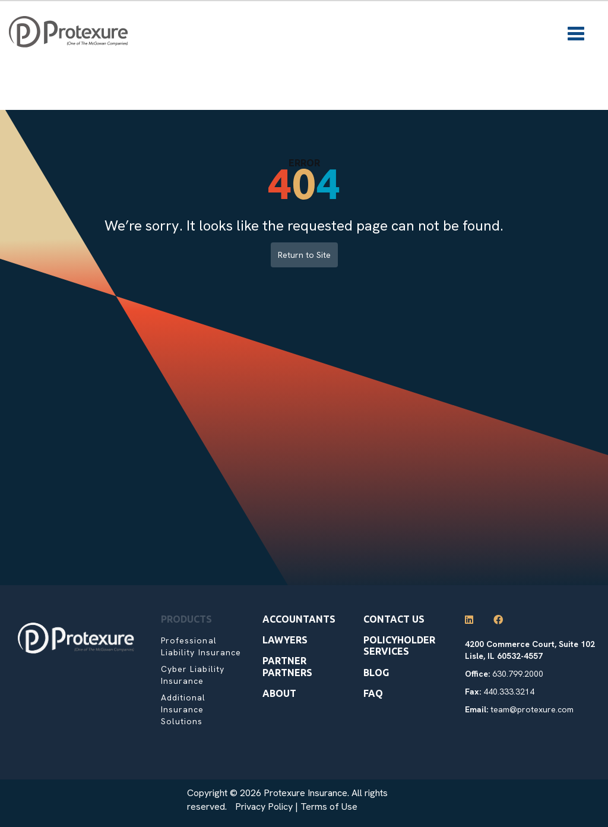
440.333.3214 (508, 691)
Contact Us (394, 619)
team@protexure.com (532, 709)
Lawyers (285, 640)
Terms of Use (328, 806)
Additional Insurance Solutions (183, 709)
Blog (376, 672)
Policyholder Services (399, 645)
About (279, 693)
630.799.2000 (517, 673)
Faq (373, 693)
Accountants (298, 619)
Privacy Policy (264, 806)
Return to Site (304, 255)
